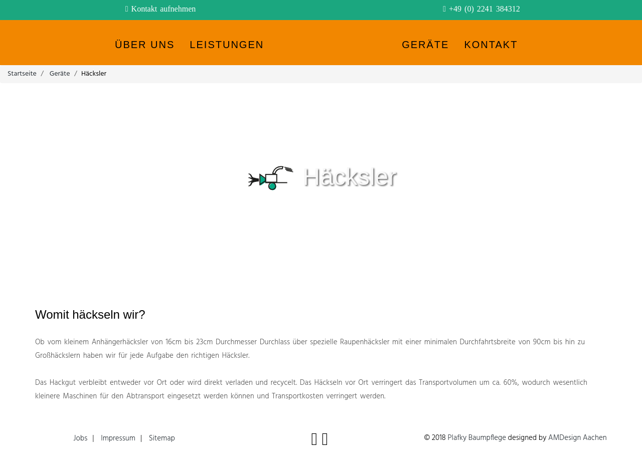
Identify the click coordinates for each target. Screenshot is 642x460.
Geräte (425, 44)
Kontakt (491, 44)
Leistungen (227, 44)
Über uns (145, 44)
